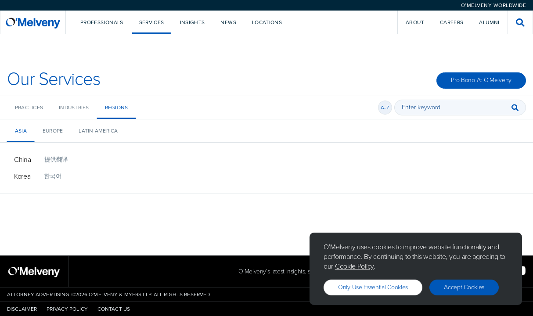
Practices (29, 107)
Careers (452, 22)
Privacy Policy (67, 309)
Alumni (489, 22)
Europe (53, 131)
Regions (116, 107)
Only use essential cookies (373, 287)
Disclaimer (22, 309)
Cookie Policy (354, 266)
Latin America (98, 131)
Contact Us (113, 309)
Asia (21, 131)
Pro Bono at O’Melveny (481, 80)
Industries (74, 107)
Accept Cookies (464, 287)
